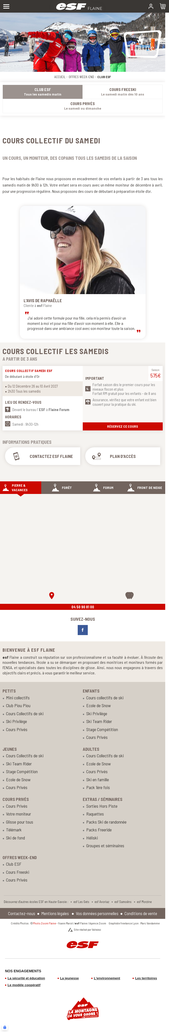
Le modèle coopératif (24, 985)
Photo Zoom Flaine (44, 923)
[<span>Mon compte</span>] (150, 6)
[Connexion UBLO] (5, 1027)
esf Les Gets (81, 902)
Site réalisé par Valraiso (87, 929)
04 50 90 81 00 (82, 607)
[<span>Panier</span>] (162, 6)
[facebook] (83, 630)
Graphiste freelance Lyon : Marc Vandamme (134, 923)
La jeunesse (69, 978)
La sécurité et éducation (26, 978)
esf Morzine (144, 902)
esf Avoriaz (102, 902)
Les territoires (146, 978)
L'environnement (107, 978)
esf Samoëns (123, 902)
